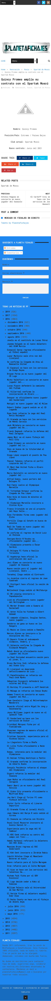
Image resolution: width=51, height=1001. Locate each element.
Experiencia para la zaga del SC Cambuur (24, 830)
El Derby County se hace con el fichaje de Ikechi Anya (28, 900)
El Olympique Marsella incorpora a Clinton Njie (25, 504)
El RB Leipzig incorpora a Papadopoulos (20, 595)
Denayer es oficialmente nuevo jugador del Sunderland (27, 398)
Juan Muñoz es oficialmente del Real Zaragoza (26, 780)
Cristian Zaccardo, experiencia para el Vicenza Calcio (27, 737)
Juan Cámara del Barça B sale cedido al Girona (28, 814)
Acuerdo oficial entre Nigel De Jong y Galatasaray (27, 707)
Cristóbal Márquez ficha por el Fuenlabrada (23, 725)
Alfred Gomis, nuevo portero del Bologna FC (24, 480)
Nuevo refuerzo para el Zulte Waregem (26, 862)
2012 (8, 929)
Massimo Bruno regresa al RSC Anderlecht (22, 848)
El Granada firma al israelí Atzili (25, 809)
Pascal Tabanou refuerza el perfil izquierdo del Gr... (25, 462)
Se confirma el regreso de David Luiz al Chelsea (27, 534)
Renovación (15, 70)
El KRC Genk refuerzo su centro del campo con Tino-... (25, 836)
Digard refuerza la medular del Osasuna (23, 774)
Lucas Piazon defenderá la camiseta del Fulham (25, 387)
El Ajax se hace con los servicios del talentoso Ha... (27, 871)
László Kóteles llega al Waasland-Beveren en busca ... (25, 857)
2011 (8, 933)
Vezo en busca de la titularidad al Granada (25, 450)
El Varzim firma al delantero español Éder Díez (27, 894)
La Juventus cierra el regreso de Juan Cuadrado (27, 579)
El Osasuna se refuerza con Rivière (25, 819)
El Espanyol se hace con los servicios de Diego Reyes (27, 369)
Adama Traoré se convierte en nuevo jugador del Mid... (25, 695)
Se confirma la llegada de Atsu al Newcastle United (25, 363)
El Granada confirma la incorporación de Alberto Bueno (27, 762)
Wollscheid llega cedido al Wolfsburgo (27, 590)
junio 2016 (14, 910)
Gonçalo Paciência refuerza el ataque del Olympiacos (27, 768)
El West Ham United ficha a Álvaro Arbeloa (25, 468)
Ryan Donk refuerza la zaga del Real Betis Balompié (26, 414)
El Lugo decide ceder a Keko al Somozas (23, 882)
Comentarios (11, 253)
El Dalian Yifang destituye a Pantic (26, 758)
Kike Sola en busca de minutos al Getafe (24, 498)
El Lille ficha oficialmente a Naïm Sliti (25, 747)
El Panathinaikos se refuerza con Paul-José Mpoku (24, 676)
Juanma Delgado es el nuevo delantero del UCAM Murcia (26, 345)
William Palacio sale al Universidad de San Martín (26, 888)
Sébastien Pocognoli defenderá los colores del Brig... (25, 682)
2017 (8, 315)
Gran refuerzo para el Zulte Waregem (26, 866)
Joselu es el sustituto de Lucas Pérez (27, 340)
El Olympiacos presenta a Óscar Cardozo (23, 546)
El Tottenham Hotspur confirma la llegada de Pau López (24, 492)
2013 (8, 926)
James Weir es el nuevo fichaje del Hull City (25, 438)
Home (3, 61)
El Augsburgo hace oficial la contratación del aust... (22, 557)
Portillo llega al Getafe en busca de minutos (27, 522)
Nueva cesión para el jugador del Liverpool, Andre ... (24, 569)
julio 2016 (14, 906)
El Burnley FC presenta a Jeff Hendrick (28, 687)
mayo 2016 (13, 914)
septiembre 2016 (16, 333)
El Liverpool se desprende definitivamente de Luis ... (23, 670)
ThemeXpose (18, 988)
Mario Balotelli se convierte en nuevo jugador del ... (27, 474)
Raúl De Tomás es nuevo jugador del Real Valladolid (25, 528)
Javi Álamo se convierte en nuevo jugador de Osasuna (24, 563)
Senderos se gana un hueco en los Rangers (24, 625)
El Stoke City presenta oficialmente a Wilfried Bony (27, 792)
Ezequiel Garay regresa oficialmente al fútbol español (26, 351)
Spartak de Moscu (42, 70)
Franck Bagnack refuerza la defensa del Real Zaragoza (28, 432)
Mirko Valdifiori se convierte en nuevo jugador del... (27, 381)
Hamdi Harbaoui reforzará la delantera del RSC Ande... (27, 842)
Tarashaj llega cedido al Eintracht (25, 574)
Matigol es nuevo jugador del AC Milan (27, 404)
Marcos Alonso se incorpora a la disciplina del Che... (24, 634)
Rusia (26, 70)
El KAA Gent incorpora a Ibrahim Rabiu (27, 852)
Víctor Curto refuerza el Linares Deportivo (24, 804)
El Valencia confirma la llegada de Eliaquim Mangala (25, 646)
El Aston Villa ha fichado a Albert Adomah (25, 613)
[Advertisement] (25, 24)
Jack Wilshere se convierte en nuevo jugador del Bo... (26, 426)
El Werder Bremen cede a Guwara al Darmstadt (25, 607)
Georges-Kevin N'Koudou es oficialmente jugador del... (23, 540)
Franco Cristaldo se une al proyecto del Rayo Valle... (26, 510)
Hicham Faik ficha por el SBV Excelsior (22, 877)
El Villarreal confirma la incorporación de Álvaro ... (22, 393)
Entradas (10, 248)
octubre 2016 (15, 330)
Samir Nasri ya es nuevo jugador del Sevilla (26, 786)
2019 (8, 312)
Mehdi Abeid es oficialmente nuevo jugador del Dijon (25, 652)
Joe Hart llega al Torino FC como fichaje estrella (24, 798)
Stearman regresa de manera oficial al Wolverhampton (27, 731)
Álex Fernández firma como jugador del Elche (27, 516)
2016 (8, 319)
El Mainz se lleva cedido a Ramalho (25, 630)
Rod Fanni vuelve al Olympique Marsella (23, 486)
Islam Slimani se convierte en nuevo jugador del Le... (26, 444)
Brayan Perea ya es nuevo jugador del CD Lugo (27, 375)
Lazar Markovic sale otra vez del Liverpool (24, 357)
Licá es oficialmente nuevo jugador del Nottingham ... (25, 601)
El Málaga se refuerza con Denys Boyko (27, 691)
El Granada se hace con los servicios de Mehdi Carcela (26, 420)
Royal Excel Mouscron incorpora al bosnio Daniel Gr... (25, 824)
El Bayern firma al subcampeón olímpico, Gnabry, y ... (23, 640)
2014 (8, 922)
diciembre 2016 (16, 322)
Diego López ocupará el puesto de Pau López (27, 456)
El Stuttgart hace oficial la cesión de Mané (27, 585)
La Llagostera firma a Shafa (22, 742)
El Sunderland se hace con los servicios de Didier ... (23, 719)
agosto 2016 (14, 337)
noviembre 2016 (16, 326)
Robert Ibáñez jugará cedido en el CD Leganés (26, 408)
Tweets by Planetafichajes (15, 223)
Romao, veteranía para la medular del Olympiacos (27, 753)
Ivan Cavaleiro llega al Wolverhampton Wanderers (27, 701)
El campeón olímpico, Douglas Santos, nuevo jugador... (27, 619)
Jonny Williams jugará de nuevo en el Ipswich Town (27, 713)
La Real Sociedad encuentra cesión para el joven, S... (28, 658)
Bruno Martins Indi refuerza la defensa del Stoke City (27, 664)
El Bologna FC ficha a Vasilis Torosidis (23, 552)
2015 (8, 918)
